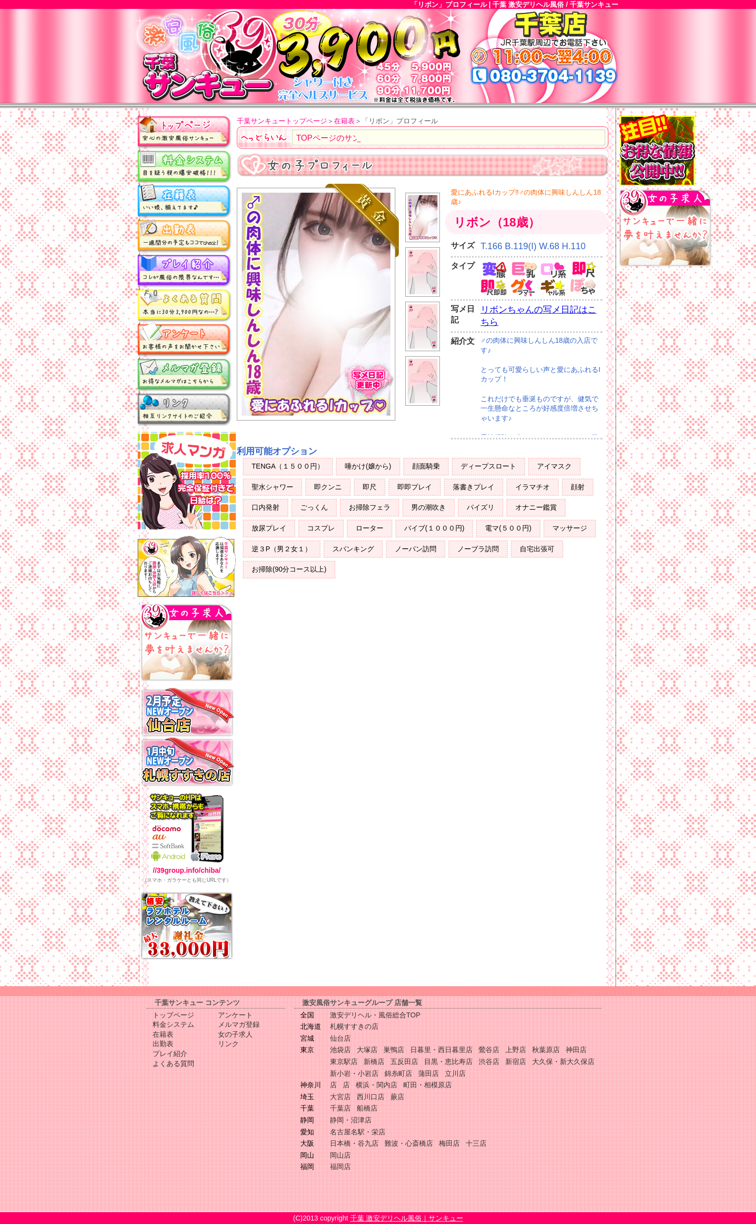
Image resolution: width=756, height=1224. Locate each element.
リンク (185, 408)
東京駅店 (344, 1061)
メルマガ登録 (185, 374)
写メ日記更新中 (369, 384)
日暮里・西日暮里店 (441, 1050)
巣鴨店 (393, 1050)
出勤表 (185, 235)
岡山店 (340, 1155)
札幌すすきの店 (354, 1026)
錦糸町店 (398, 1073)
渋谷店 (489, 1061)
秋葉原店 (546, 1050)
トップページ (185, 131)
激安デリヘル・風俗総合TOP (375, 1015)
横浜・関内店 (376, 1085)
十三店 (476, 1143)
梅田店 (449, 1143)
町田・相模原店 (427, 1085)
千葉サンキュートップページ (282, 121)
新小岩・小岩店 (354, 1073)
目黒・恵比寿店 (448, 1061)
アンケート (185, 339)
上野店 (515, 1050)
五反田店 (404, 1061)
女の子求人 (235, 1034)
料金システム (185, 166)
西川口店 (370, 1097)
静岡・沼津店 (351, 1120)
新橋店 (374, 1061)
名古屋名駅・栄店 (357, 1132)
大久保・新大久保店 (563, 1061)
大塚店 (367, 1050)
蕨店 (397, 1097)
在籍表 (185, 200)
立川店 (455, 1073)
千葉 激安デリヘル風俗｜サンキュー (406, 1218)
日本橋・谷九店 (354, 1143)
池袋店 (340, 1050)
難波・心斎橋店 (408, 1143)
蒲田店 (428, 1073)
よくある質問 (185, 304)
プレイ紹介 (185, 270)
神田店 (576, 1050)
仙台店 (340, 1038)
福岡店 (340, 1167)
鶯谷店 (489, 1050)
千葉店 (340, 1108)
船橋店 (367, 1108)
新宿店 (515, 1061)
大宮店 (340, 1097)
